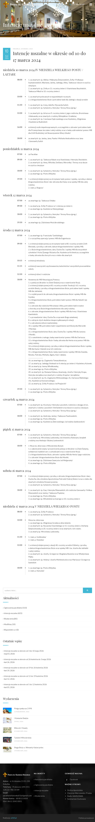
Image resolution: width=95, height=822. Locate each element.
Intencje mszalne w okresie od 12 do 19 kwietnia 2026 (25, 676)
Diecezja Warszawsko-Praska (79, 793)
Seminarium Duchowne (76, 799)
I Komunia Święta (21, 718)
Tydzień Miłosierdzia (22, 738)
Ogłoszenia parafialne (12, 608)
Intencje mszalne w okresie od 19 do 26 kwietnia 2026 (25, 667)
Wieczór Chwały (21, 728)
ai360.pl (14, 818)
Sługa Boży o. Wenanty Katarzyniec (28, 747)
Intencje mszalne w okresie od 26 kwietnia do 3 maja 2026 (27, 659)
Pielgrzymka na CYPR (23, 708)
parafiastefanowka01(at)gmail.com (17, 795)
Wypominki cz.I (9, 630)
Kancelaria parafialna (43, 779)
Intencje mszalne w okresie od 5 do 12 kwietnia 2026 (25, 684)
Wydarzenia (8, 619)
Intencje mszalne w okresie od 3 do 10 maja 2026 (23, 651)
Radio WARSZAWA (75, 796)
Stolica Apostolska (75, 790)
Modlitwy (7, 624)
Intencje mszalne (10, 613)
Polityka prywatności (86, 818)
